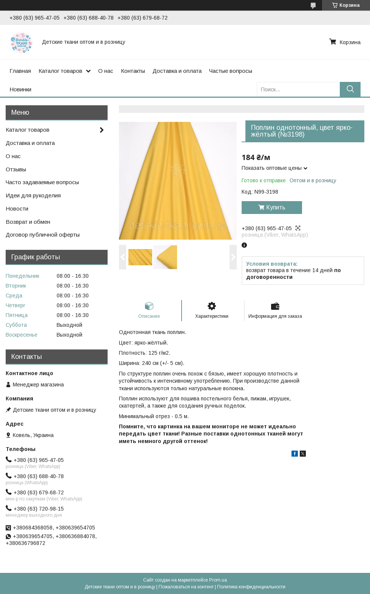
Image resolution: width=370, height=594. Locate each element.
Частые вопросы (230, 71)
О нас (105, 71)
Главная (20, 71)
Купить (275, 207)
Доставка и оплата (177, 71)
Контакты (133, 71)
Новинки (20, 89)
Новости (17, 208)
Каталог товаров (60, 71)
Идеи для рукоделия (33, 195)
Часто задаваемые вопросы (42, 182)
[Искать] (350, 89)
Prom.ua (218, 580)
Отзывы (16, 169)
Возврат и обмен (28, 222)
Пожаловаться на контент (186, 586)
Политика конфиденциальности (251, 586)
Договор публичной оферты (43, 234)
